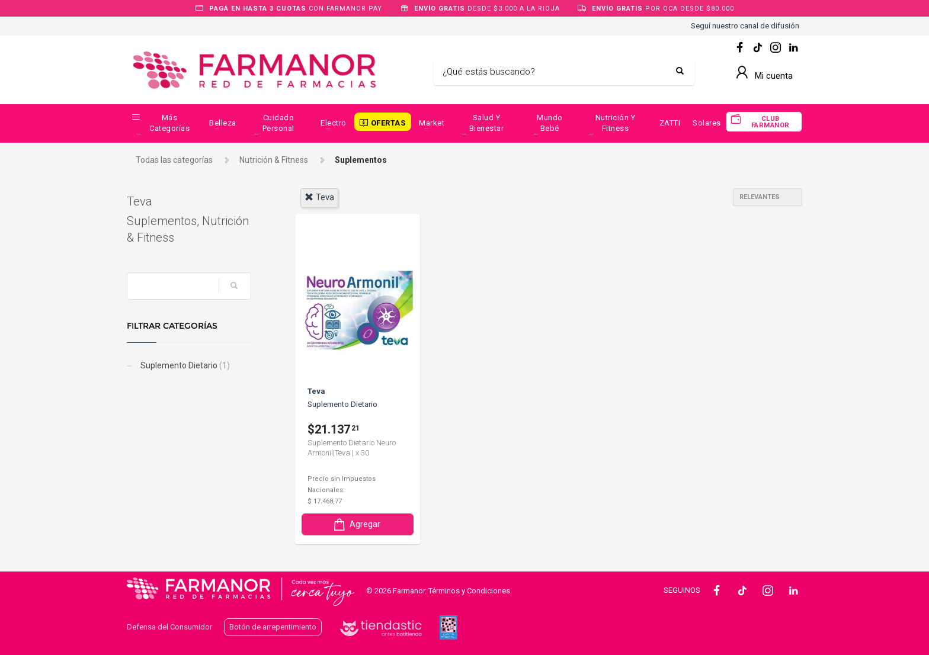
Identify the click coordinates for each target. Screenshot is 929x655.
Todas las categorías (174, 160)
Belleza (222, 122)
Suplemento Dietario (184, 365)
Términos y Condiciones (469, 590)
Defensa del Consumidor (169, 626)
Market (431, 122)
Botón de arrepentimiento (272, 626)
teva (319, 197)
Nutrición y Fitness (615, 123)
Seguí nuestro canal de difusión (745, 25)
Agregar (356, 524)
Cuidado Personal (278, 123)
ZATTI (670, 122)
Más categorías (169, 123)
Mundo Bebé (550, 123)
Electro (334, 122)
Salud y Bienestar (486, 123)
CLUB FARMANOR (770, 122)
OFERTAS (388, 122)
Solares (707, 122)
